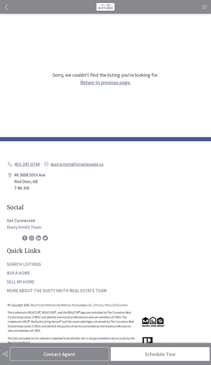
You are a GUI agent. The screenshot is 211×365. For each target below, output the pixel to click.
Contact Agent (59, 354)
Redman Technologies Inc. (77, 305)
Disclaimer (121, 305)
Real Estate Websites (43, 305)
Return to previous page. (105, 82)
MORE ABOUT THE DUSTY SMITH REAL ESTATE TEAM (57, 290)
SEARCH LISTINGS (24, 264)
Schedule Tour (160, 354)
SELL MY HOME (21, 281)
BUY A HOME (18, 273)
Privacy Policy (103, 305)
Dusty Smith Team (24, 227)
